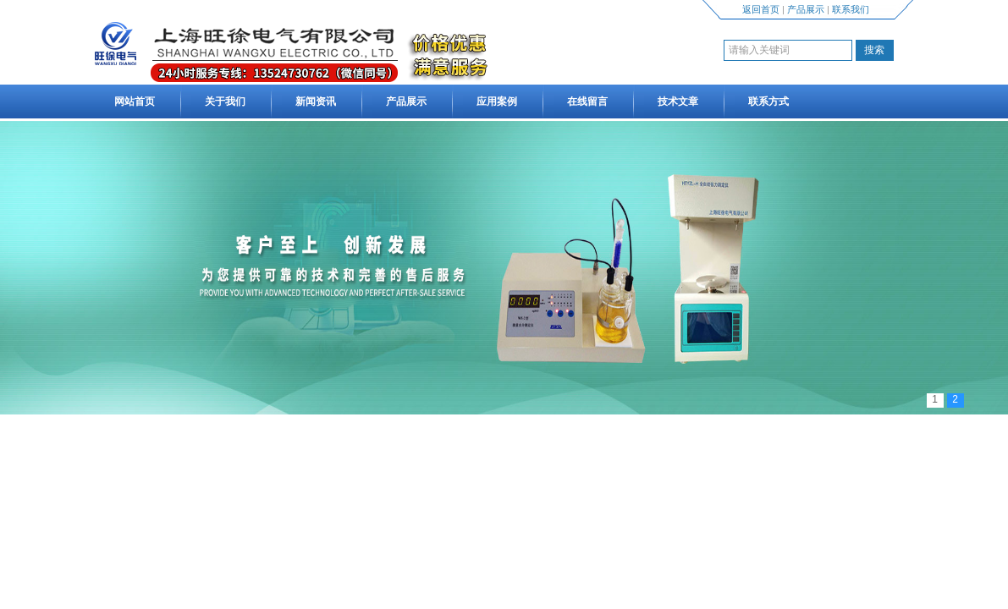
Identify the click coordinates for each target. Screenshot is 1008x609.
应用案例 (496, 101)
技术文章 (678, 101)
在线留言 (587, 101)
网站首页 (134, 101)
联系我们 (850, 9)
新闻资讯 (315, 101)
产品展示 (805, 9)
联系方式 (768, 101)
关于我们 (225, 101)
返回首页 (760, 9)
